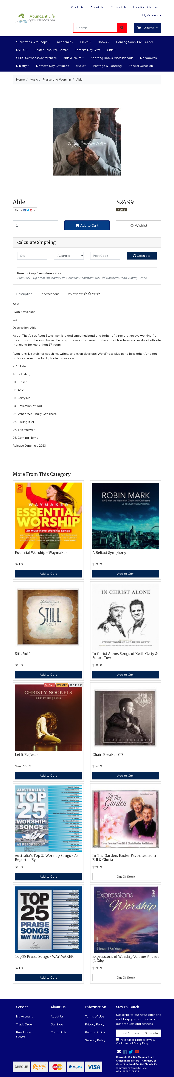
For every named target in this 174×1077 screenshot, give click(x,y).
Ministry (21, 66)
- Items (146, 28)
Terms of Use (94, 1016)
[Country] (69, 256)
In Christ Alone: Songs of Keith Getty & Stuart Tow (125, 656)
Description (24, 294)
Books (102, 42)
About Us (97, 7)
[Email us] (119, 1051)
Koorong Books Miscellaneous (112, 58)
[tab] (24, 294)
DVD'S (20, 50)
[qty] (32, 256)
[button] (138, 225)
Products (77, 7)
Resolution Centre (23, 1034)
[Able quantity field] (35, 225)
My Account (24, 1016)
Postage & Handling (107, 66)
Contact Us (118, 7)
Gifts (110, 50)
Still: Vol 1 (23, 654)
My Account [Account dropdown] (150, 15)
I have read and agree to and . (135, 1041)
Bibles (84, 42)
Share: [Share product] (24, 210)
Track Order (24, 1024)
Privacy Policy (94, 1024)
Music (80, 66)
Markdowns (148, 58)
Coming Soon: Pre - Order (134, 42)
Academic (64, 42)
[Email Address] (129, 1033)
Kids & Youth (72, 58)
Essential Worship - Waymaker (41, 553)
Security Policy (95, 1040)
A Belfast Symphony (109, 553)
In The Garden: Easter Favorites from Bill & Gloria (124, 858)
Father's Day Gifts (87, 50)
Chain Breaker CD (107, 755)
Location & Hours (145, 7)
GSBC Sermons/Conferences (36, 58)
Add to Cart (86, 225)
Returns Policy (95, 1032)
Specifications (49, 294)
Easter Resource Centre (51, 50)
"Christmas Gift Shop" (31, 42)
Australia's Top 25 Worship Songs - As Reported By (46, 858)
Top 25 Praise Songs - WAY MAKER (44, 957)
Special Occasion (141, 66)
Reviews (83, 294)
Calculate (141, 256)
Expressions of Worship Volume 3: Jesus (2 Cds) (125, 959)
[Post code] (105, 256)
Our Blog (57, 1024)
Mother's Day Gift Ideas (52, 66)
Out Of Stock (126, 876)
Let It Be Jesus (26, 755)
